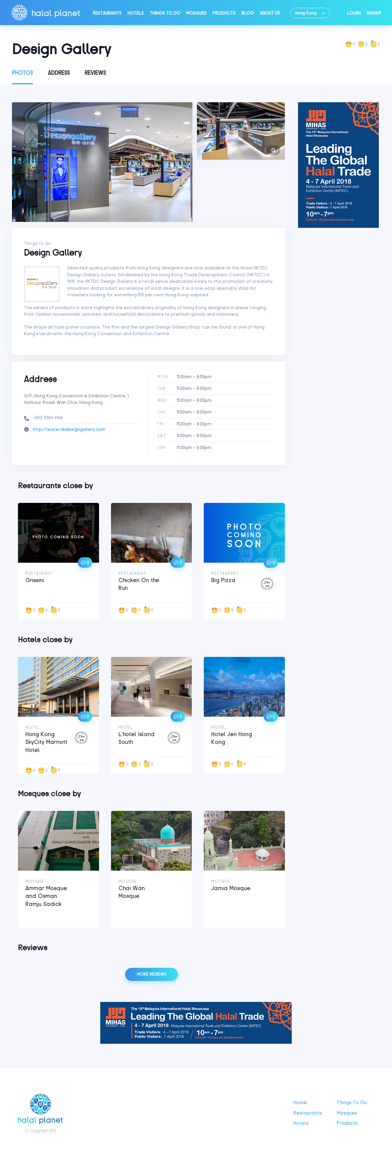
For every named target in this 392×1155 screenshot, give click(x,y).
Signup (374, 13)
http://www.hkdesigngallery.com (69, 429)
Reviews (95, 73)
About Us (270, 13)
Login (354, 13)
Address (59, 73)
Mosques (196, 13)
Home (300, 1102)
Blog (247, 13)
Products (223, 13)
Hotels (135, 13)
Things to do (165, 13)
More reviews (151, 974)
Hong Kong (305, 13)
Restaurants (107, 13)
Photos (22, 73)
